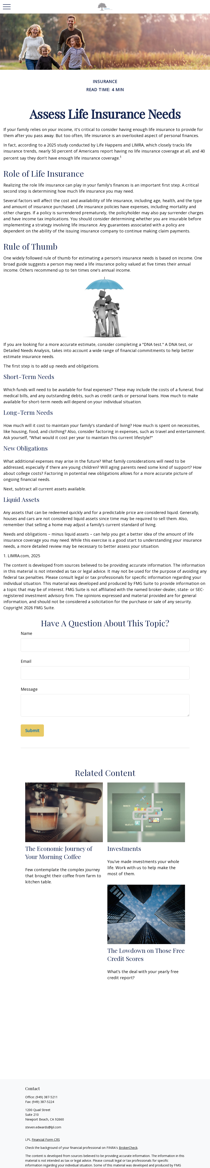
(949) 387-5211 (47, 1097)
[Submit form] (32, 730)
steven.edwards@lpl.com (43, 1127)
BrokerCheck (128, 1147)
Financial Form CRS (46, 1139)
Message (29, 689)
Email (26, 661)
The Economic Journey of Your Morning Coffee (58, 852)
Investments (124, 848)
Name (26, 633)
